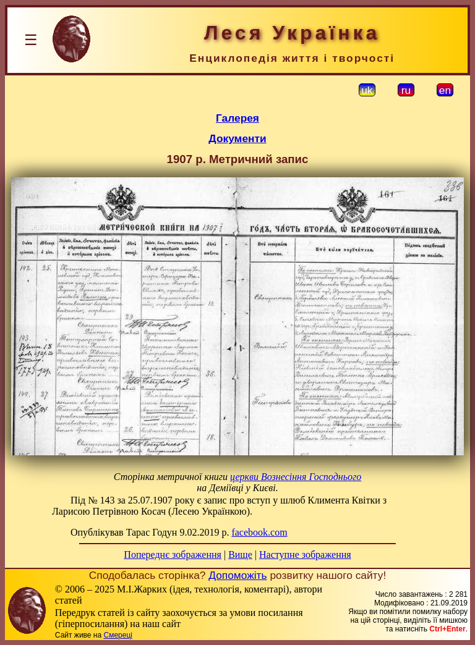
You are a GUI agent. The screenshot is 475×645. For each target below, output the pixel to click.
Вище (240, 554)
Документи (237, 138)
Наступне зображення (305, 554)
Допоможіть (237, 575)
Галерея (237, 118)
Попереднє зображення (172, 554)
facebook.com (259, 532)
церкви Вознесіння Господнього (295, 476)
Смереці (117, 635)
